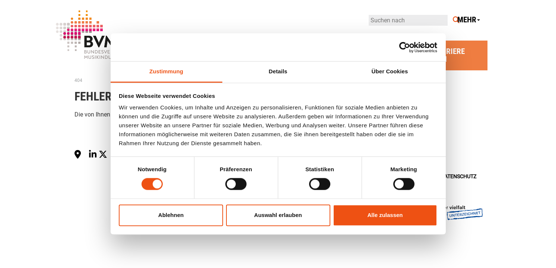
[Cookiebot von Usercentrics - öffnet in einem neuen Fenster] (404, 47)
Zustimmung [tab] (166, 71)
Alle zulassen (385, 215)
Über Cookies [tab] (390, 71)
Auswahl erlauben (278, 215)
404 (78, 80)
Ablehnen (171, 215)
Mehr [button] (468, 20)
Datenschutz (458, 176)
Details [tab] (278, 71)
